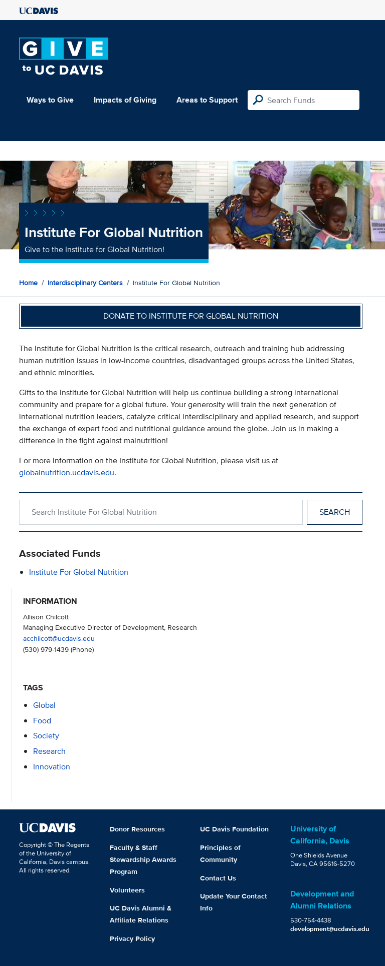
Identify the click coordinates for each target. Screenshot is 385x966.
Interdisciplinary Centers (85, 283)
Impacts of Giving (125, 100)
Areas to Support (207, 100)
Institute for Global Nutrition (78, 572)
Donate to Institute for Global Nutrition (190, 316)
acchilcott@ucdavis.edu (59, 638)
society (46, 735)
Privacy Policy (132, 938)
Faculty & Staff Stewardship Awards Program (143, 859)
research (49, 751)
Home (28, 283)
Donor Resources (137, 829)
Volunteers (127, 890)
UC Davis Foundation (234, 829)
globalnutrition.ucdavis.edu (66, 472)
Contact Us (218, 878)
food (42, 720)
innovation (51, 766)
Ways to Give (50, 100)
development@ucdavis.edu (329, 928)
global (44, 705)
